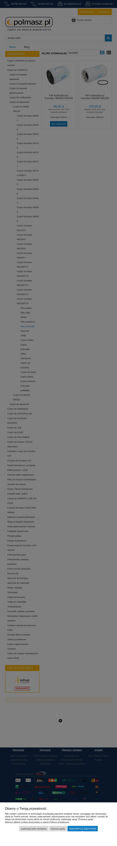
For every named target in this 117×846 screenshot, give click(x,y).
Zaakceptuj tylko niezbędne (34, 829)
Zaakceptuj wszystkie (82, 829)
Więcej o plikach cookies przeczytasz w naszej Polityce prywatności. (37, 822)
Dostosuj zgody (58, 829)
